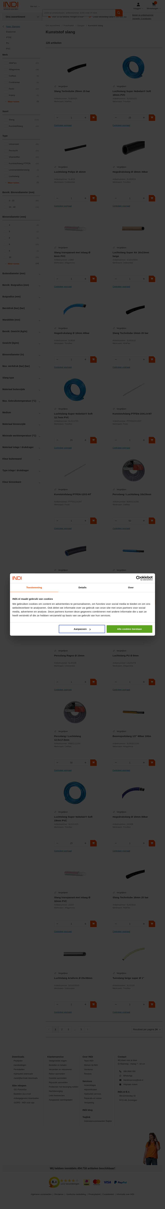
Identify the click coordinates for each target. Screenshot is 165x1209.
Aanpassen (82, 629)
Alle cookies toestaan (129, 629)
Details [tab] (82, 587)
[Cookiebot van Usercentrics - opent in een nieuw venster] (138, 578)
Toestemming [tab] (34, 587)
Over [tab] (131, 587)
